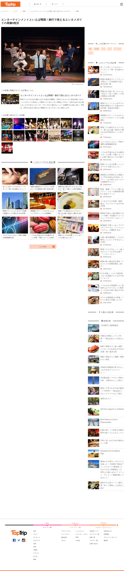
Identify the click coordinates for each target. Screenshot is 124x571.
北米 (34, 543)
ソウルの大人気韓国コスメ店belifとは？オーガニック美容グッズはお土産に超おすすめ (112, 287)
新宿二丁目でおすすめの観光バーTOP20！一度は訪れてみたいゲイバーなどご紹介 (112, 391)
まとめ (35, 556)
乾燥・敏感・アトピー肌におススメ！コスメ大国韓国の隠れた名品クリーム (112, 191)
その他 (78, 540)
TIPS (77, 537)
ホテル (63, 540)
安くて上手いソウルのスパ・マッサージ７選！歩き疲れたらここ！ (112, 69)
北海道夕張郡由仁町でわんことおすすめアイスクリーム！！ (112, 370)
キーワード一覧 (94, 534)
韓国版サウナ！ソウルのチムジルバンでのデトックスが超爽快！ (112, 117)
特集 (34, 559)
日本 (34, 531)
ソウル (103, 48)
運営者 (106, 540)
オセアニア (36, 540)
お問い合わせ (94, 543)
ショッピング (80, 531)
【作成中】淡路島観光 (109, 325)
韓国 (24, 11)
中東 (34, 547)
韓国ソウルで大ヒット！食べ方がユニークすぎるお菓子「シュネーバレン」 (112, 251)
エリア (54, 4)
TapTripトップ (94, 531)
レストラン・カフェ (82, 534)
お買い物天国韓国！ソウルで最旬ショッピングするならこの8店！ (112, 239)
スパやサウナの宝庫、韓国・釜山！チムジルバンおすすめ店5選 (112, 203)
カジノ (91, 53)
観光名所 (64, 537)
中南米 (35, 550)
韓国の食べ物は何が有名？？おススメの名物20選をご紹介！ (112, 263)
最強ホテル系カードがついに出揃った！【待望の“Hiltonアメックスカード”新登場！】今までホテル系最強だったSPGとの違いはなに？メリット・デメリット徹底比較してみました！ (112, 469)
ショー (109, 48)
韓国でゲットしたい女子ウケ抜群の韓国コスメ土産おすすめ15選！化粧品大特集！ (112, 105)
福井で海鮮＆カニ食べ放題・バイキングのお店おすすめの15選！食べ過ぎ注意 (112, 349)
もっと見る (42, 246)
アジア (16, 11)
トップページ (5, 11)
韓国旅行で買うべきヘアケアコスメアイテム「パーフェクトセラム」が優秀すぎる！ (112, 227)
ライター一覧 (94, 540)
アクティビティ (66, 531)
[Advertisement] (106, 29)
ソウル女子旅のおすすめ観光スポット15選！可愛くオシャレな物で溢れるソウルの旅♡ (112, 154)
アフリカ (36, 553)
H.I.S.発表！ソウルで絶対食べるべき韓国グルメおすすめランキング (112, 275)
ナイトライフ (65, 534)
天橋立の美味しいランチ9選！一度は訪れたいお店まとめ (112, 338)
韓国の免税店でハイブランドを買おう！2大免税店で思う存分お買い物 (112, 81)
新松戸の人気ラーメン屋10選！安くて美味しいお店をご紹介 (112, 485)
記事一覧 (37, 4)
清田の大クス (105, 399)
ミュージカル (117, 48)
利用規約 (106, 534)
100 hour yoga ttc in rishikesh (112, 409)
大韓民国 (96, 48)
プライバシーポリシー (110, 537)
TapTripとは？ (108, 531)
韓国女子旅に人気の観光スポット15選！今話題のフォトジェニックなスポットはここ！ (112, 215)
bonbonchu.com (79, 84)
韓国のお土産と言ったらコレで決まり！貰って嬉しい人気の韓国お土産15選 (112, 93)
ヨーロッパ (36, 537)
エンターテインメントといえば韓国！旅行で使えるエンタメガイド (50, 11)
